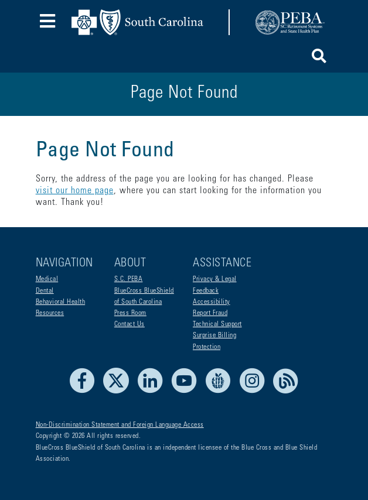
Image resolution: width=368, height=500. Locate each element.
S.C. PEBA (128, 279)
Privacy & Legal (215, 279)
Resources (50, 313)
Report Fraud (210, 313)
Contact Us (129, 324)
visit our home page (75, 191)
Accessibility (211, 302)
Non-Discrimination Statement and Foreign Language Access (120, 425)
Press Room (130, 313)
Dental (45, 290)
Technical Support (217, 324)
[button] (319, 58)
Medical (47, 279)
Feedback (206, 290)
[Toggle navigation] (48, 22)
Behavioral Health (61, 302)
